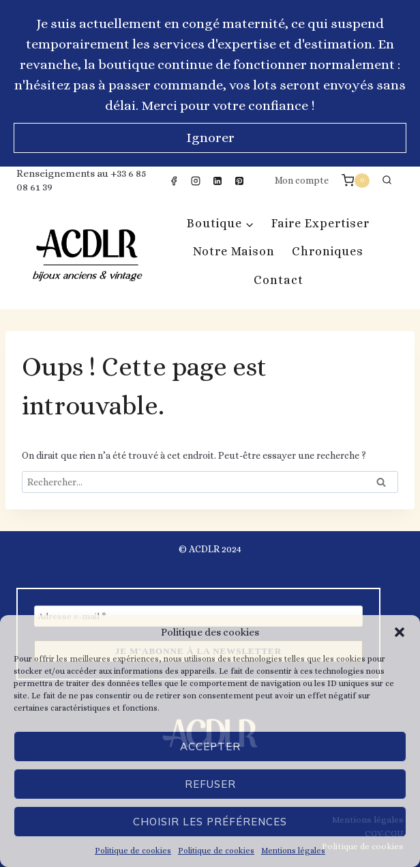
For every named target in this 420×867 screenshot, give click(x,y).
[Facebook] (173, 180)
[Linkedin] (217, 180)
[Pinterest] (239, 180)
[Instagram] (195, 180)
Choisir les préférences (210, 821)
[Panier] (356, 181)
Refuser (210, 784)
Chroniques (327, 251)
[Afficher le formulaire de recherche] (386, 181)
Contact (278, 280)
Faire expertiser (320, 223)
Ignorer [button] (210, 137)
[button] (399, 632)
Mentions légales (293, 850)
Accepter (210, 746)
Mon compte (302, 180)
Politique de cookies (133, 850)
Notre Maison (234, 251)
